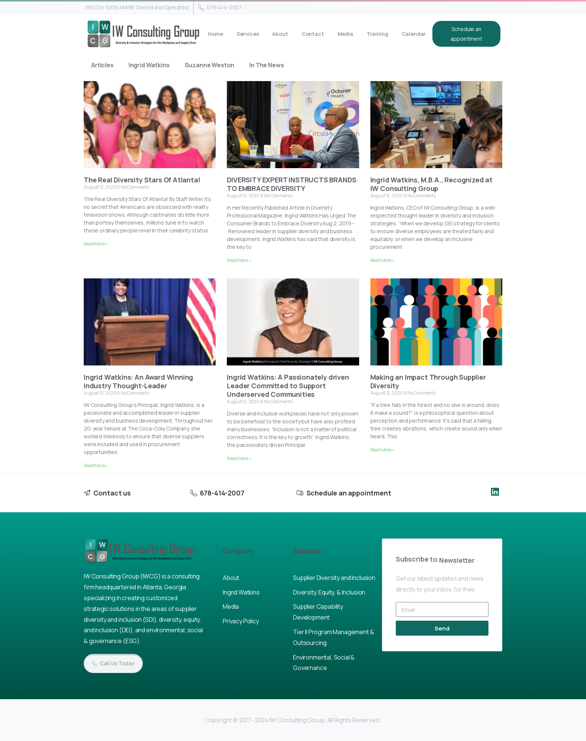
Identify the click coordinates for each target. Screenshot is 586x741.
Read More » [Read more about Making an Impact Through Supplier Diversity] (382, 450)
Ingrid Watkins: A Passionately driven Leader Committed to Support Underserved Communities (288, 386)
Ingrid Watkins (149, 65)
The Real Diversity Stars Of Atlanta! (142, 179)
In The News (266, 65)
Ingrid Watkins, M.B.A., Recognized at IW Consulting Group (431, 184)
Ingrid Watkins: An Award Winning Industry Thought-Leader (138, 381)
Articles (102, 65)
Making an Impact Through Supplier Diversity (428, 381)
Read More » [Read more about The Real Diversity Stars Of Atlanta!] (96, 244)
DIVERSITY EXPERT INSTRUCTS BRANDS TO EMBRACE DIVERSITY (291, 184)
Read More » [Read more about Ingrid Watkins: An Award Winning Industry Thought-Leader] (96, 465)
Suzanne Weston (210, 65)
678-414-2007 (220, 7)
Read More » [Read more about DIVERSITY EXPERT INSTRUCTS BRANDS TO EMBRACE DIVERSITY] (239, 260)
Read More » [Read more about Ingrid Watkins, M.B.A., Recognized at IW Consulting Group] (382, 260)
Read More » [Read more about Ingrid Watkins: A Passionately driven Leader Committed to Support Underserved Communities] (239, 458)
